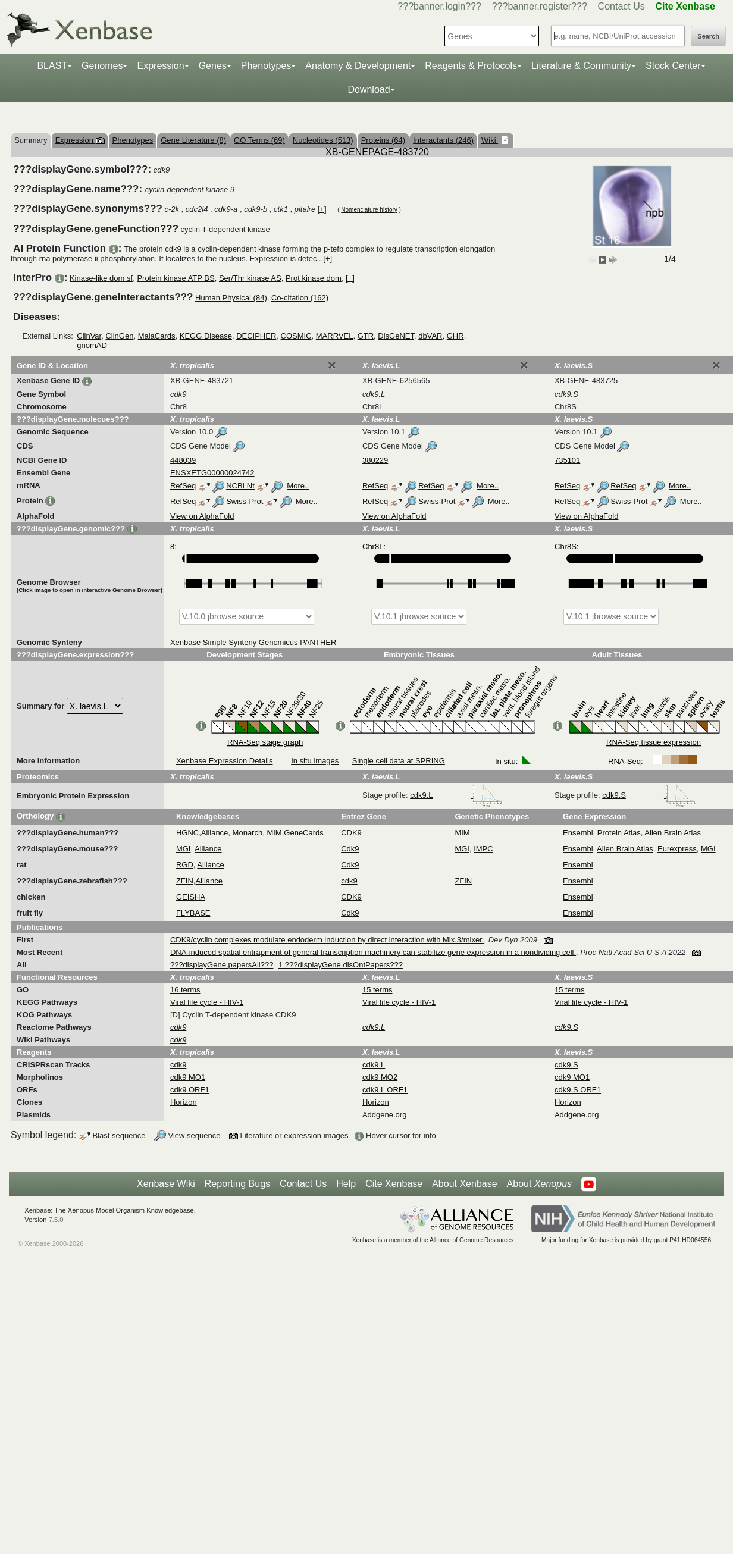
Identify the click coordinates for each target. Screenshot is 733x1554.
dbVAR (430, 335)
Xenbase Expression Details (224, 760)
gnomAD (92, 345)
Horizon (183, 1102)
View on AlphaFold (202, 516)
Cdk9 (350, 848)
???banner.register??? (539, 6)
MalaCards (157, 335)
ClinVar (89, 335)
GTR (366, 335)
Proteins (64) (383, 140)
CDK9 (351, 832)
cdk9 (349, 880)
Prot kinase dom (314, 278)
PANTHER (318, 642)
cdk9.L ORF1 (385, 1089)
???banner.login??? (439, 6)
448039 (183, 460)
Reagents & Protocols (471, 66)
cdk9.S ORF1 (578, 1089)
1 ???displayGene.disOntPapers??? (340, 964)
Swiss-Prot (244, 501)
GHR (455, 335)
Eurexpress (677, 848)
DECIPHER (256, 335)
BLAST (52, 66)
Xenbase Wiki (166, 1184)
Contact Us (621, 6)
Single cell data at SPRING (398, 760)
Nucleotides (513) (323, 140)
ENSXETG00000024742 (212, 472)
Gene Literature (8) (193, 140)
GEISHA (190, 896)
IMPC (483, 848)
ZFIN (184, 880)
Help (346, 1184)
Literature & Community (581, 66)
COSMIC (296, 335)
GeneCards (303, 832)
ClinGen (119, 335)
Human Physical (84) (231, 297)
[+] (322, 209)
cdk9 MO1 (187, 1077)
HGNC (187, 832)
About (539, 1184)
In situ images (315, 760)
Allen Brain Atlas (672, 832)
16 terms (185, 989)
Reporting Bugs (237, 1184)
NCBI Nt (240, 485)
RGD (184, 864)
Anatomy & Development (358, 66)
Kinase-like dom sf (101, 278)
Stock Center (673, 66)
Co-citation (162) (299, 297)
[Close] (332, 365)
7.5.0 (56, 1219)
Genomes (102, 66)
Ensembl (578, 832)
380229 (375, 460)
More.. (298, 485)
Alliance (214, 832)
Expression (160, 66)
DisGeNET (396, 335)
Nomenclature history (369, 209)
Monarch (248, 832)
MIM (274, 832)
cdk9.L (456, 795)
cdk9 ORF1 (189, 1089)
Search (708, 36)
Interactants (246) (443, 140)
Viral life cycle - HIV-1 (206, 1002)
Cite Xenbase (393, 1184)
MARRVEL (334, 335)
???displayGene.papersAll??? (221, 964)
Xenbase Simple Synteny (213, 642)
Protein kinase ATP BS (175, 278)
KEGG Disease (206, 335)
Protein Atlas (619, 832)
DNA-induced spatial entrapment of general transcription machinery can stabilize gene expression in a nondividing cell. (373, 952)
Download (368, 89)
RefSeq (183, 485)
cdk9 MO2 (379, 1077)
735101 (567, 460)
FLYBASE (193, 912)
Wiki (489, 140)
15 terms (377, 989)
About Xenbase (464, 1184)
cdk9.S (649, 795)
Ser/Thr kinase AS (250, 278)
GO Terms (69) (259, 140)
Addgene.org (384, 1114)
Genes (213, 66)
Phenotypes (266, 66)
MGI (183, 848)
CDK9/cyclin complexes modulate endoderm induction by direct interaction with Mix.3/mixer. (327, 939)
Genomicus (278, 642)
